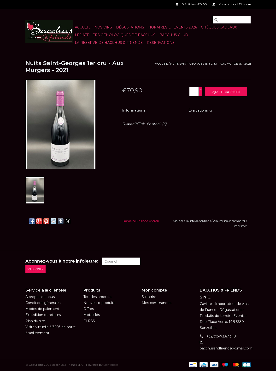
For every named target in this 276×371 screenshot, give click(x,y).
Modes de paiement (42, 309)
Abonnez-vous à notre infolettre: (61, 261)
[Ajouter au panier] (226, 91)
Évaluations (200, 110)
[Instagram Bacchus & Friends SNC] (247, 261)
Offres (88, 309)
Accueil (82, 27)
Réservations (161, 42)
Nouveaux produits (99, 303)
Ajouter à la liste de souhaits (192, 221)
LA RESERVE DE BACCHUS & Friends (109, 42)
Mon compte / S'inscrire (231, 4)
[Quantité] (194, 91)
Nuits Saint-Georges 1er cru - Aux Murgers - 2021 (210, 63)
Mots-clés (91, 315)
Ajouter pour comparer (229, 221)
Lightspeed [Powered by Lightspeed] (110, 364)
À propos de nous (40, 297)
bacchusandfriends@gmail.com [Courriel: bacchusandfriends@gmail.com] (226, 348)
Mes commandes (156, 303)
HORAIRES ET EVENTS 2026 (172, 27)
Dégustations (130, 27)
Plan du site (35, 321)
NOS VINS (103, 27)
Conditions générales (42, 303)
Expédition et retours (43, 315)
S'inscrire (149, 297)
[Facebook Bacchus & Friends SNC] (238, 261)
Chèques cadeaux (219, 27)
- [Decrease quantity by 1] (200, 94)
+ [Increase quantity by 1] (201, 89)
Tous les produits (97, 297)
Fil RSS (89, 321)
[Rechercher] (231, 20)
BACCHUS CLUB (173, 35)
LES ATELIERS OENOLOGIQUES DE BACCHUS (115, 35)
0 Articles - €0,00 (192, 4)
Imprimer (240, 226)
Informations (134, 110)
